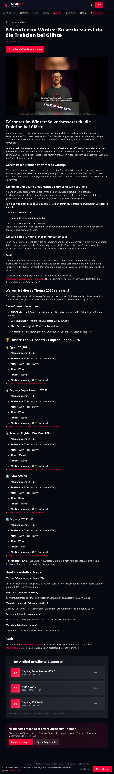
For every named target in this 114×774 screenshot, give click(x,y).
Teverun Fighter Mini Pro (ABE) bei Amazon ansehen (35, 469)
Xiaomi (35, 13)
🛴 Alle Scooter (9, 13)
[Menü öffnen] (108, 5)
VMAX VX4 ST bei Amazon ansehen (26, 512)
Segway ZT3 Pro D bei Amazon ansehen (29, 555)
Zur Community (20, 742)
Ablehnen (84, 769)
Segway (46, 13)
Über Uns (29, 764)
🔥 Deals (57, 13)
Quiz (99, 5)
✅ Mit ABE (24, 13)
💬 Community (96, 13)
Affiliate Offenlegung (54, 764)
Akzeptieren (102, 769)
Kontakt (39, 764)
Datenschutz (83, 764)
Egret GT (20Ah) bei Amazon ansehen (28, 383)
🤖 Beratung (70, 13)
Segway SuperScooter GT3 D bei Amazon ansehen (34, 426)
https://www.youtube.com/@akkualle (25, 278)
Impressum (70, 764)
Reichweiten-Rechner (32, 644)
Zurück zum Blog (16, 22)
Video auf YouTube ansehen (25, 49)
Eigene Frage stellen (46, 742)
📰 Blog (83, 13)
